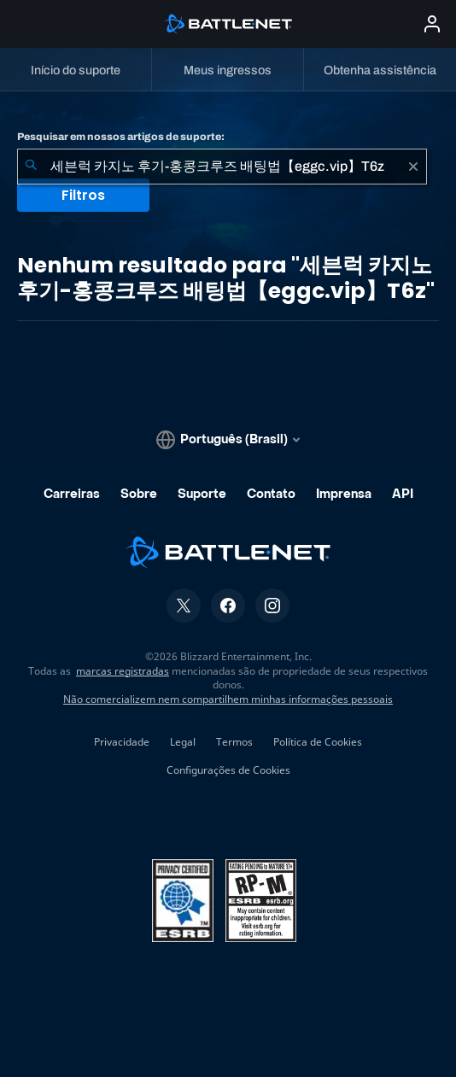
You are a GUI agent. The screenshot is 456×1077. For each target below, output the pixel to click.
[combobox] (222, 166)
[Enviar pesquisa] (30, 166)
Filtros (83, 195)
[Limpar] (413, 166)
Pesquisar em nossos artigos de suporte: (121, 137)
